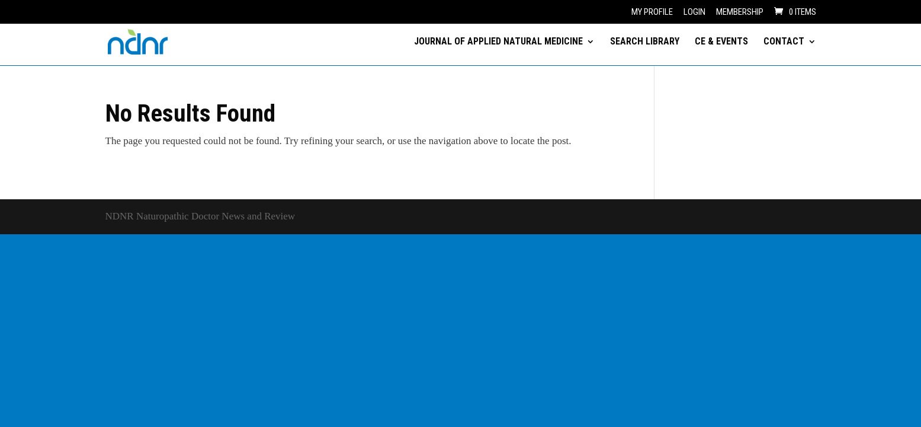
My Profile (652, 12)
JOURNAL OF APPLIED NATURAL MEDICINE (498, 42)
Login (694, 12)
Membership (739, 12)
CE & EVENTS (721, 42)
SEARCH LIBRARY (644, 42)
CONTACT (783, 42)
